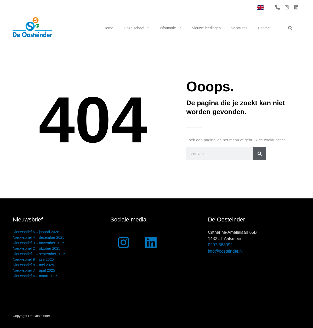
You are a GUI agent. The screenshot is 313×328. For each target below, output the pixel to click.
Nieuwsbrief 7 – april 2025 (34, 270)
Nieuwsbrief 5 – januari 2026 (36, 232)
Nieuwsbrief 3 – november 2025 (39, 243)
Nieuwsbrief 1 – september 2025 (39, 254)
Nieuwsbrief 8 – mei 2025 (33, 265)
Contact (264, 28)
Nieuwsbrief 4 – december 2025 (39, 237)
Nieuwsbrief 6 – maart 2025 (35, 276)
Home (108, 28)
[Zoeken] (259, 153)
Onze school (136, 28)
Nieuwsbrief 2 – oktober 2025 (36, 248)
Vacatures (239, 28)
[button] (290, 28)
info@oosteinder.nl (225, 251)
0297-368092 (220, 245)
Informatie (170, 28)
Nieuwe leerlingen (206, 28)
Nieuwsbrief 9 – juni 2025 (33, 259)
